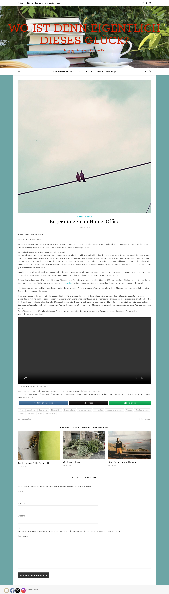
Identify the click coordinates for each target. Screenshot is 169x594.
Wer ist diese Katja (52, 3)
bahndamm (31, 410)
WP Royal (34, 589)
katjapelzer (26, 419)
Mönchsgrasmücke (142, 410)
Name (21, 491)
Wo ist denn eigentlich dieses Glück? (84, 34)
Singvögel (31, 413)
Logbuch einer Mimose (114, 410)
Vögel (40, 413)
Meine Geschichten (25, 3)
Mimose (129, 410)
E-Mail (21, 503)
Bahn (21, 410)
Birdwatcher (43, 410)
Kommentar (23, 536)
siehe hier (68, 283)
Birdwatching (55, 410)
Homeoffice (98, 410)
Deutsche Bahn (69, 410)
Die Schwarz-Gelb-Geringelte (34, 463)
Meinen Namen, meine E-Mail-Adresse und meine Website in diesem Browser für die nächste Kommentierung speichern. (69, 531)
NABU (22, 413)
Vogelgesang (50, 413)
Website (21, 516)
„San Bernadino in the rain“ (123, 462)
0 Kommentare (145, 419)
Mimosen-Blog (84, 217)
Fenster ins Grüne (84, 410)
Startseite (39, 3)
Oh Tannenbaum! (72, 462)
